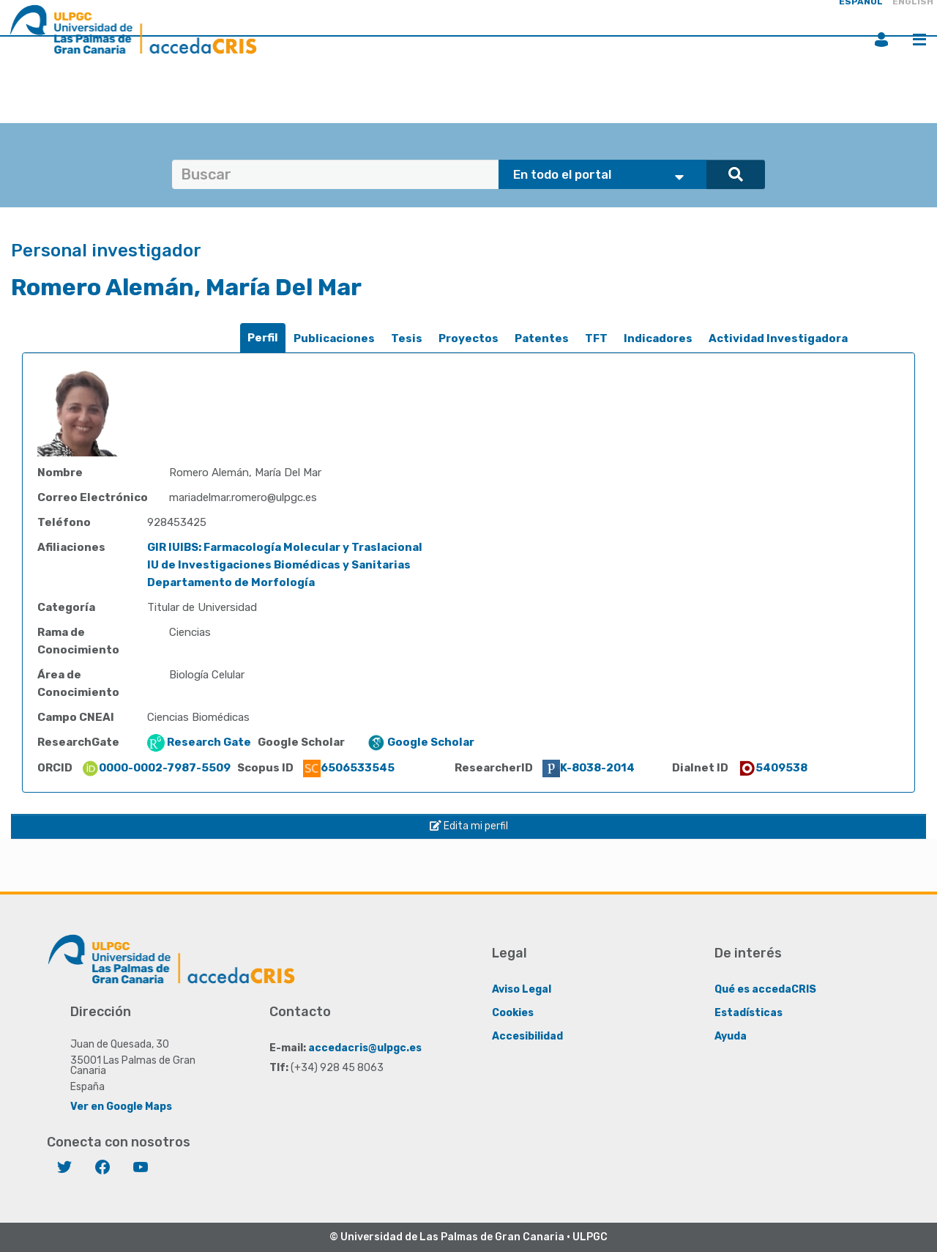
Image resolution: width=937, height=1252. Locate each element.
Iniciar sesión (881, 39)
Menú (919, 39)
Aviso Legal (521, 989)
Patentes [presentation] (542, 338)
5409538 (772, 767)
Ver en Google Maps (121, 1106)
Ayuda (730, 1036)
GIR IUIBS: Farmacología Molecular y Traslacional (284, 547)
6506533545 (349, 767)
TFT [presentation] (596, 338)
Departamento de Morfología (231, 582)
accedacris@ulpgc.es (365, 1048)
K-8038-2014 (588, 767)
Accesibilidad (527, 1036)
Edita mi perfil (469, 826)
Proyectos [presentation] (468, 338)
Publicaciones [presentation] (334, 338)
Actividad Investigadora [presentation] (778, 338)
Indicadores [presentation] (658, 338)
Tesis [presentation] (406, 338)
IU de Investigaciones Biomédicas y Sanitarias (279, 564)
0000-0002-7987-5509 (156, 767)
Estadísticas (748, 1013)
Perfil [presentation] (262, 337)
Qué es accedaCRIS (765, 989)
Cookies (513, 1013)
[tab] (262, 338)
